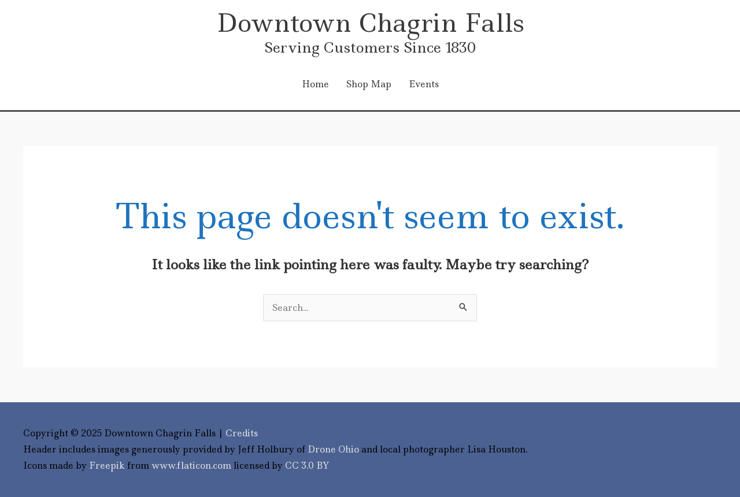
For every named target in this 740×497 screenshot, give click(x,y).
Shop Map (368, 84)
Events (424, 84)
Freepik (107, 465)
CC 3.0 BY (307, 465)
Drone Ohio (333, 449)
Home (315, 84)
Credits (241, 433)
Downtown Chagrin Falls (370, 23)
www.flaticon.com (191, 465)
